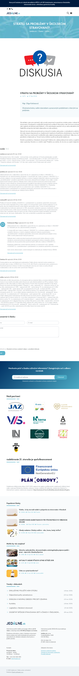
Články (41, 31)
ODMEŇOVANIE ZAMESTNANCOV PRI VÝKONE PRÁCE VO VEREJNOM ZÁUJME (43, 521)
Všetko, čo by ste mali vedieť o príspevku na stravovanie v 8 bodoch (42, 510)
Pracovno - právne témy (43, 524)
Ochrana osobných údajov (48, 651)
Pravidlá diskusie (45, 654)
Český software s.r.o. (17, 672)
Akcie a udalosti (39, 554)
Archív (47, 31)
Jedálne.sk (33, 31)
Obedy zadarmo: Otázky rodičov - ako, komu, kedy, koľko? (40, 530)
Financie (38, 512)
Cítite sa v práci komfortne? (28, 571)
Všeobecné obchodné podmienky (50, 652)
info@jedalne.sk (15, 659)
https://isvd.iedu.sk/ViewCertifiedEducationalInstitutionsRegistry (51, 490)
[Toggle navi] (71, 13)
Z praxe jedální (40, 533)
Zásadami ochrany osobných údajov (46, 381)
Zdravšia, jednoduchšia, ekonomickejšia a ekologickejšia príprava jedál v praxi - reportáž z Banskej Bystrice (44, 551)
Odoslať (61, 377)
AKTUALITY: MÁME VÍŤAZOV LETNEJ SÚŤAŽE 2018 (36, 560)
